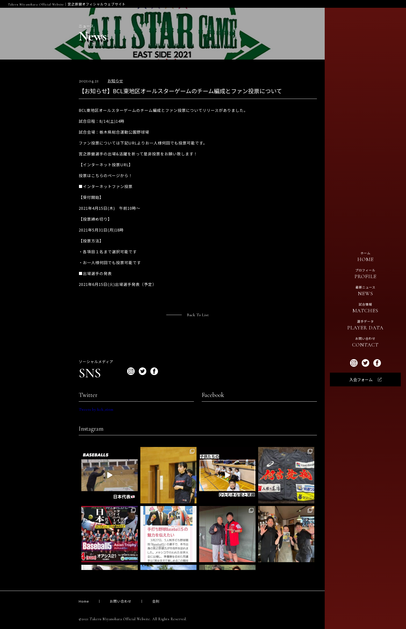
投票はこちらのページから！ (106, 175)
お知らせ (115, 81)
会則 (156, 601)
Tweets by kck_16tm (96, 409)
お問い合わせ (121, 601)
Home (84, 601)
